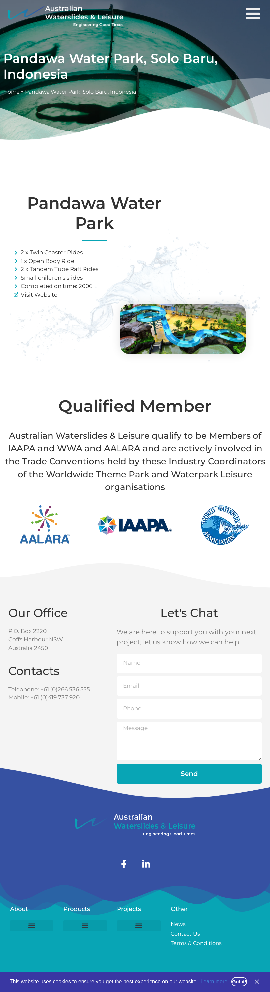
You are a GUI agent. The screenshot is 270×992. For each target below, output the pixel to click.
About (19, 909)
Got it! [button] (239, 981)
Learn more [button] (213, 981)
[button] (31, 925)
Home (11, 92)
